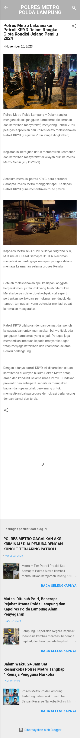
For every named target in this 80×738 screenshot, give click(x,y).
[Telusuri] (74, 8)
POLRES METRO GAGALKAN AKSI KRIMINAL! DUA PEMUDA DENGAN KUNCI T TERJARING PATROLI (33, 543)
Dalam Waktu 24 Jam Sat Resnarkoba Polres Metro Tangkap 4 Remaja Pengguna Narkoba (33, 669)
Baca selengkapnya (59, 586)
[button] (74, 26)
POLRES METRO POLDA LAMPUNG (40, 9)
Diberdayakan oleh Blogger (40, 730)
